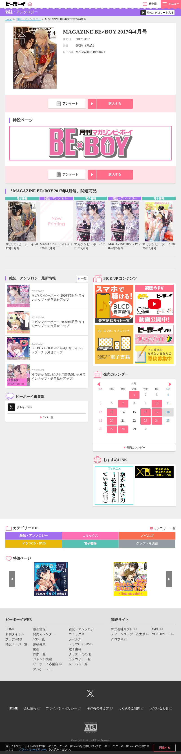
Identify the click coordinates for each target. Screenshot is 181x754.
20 (111, 421)
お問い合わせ (88, 712)
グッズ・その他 (147, 544)
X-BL (155, 629)
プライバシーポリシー (32, 749)
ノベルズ (147, 536)
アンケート (70, 103)
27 (111, 429)
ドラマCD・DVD (34, 544)
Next (170, 384)
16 (145, 412)
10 (156, 403)
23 (145, 421)
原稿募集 (39, 644)
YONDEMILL (161, 634)
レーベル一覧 (78, 664)
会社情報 (42, 708)
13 (111, 412)
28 (123, 429)
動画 (36, 649)
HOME (10, 629)
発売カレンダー (135, 448)
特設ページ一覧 (16, 644)
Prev (98, 384)
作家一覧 (39, 654)
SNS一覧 (48, 417)
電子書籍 (90, 544)
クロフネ (117, 639)
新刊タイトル (14, 634)
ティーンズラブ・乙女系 (128, 634)
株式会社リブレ (122, 629)
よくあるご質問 (148, 708)
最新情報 (39, 629)
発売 (153, 3)
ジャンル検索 (42, 659)
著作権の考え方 (114, 708)
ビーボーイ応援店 (45, 664)
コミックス (90, 536)
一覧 (83, 278)
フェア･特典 (14, 639)
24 (156, 421)
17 (156, 412)
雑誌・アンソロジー (28, 19)
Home (8, 19)
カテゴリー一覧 (165, 528)
